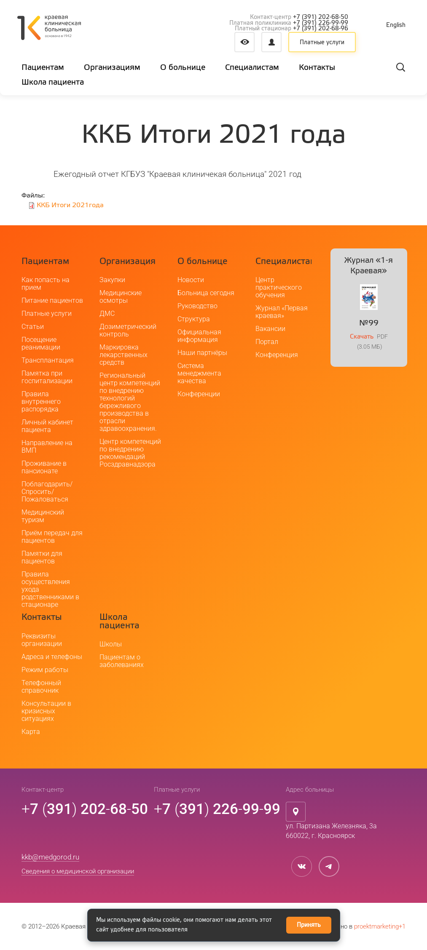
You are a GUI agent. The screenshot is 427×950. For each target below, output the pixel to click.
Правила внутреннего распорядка (41, 402)
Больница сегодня (205, 293)
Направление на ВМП (47, 447)
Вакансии (270, 329)
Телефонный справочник (41, 686)
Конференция (276, 355)
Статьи (32, 327)
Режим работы (44, 670)
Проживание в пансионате (44, 467)
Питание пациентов (52, 301)
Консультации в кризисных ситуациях (46, 711)
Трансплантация (47, 361)
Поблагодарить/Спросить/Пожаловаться (47, 492)
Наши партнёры (202, 353)
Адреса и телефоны (51, 657)
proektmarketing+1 (380, 926)
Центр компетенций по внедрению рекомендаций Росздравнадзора (130, 453)
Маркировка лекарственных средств (123, 355)
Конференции (198, 394)
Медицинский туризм (42, 516)
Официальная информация (199, 336)
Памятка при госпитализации (47, 377)
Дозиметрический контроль (127, 331)
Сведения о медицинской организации (77, 871)
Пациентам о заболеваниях (121, 661)
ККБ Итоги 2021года (70, 205)
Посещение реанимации (40, 344)
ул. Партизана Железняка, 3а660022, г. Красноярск (331, 831)
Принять (309, 925)
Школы (110, 644)
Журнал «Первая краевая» (281, 312)
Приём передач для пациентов (52, 537)
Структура (193, 319)
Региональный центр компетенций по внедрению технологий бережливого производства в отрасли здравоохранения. (129, 402)
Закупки (112, 280)
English (396, 25)
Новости (190, 280)
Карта (30, 732)
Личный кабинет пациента (47, 426)
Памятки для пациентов (41, 558)
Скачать (361, 337)
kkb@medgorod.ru (50, 857)
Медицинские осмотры (120, 297)
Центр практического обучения (278, 287)
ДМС (107, 314)
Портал (266, 342)
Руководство (197, 306)
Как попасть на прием (45, 284)
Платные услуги (322, 42)
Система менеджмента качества (199, 373)
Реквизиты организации (41, 640)
